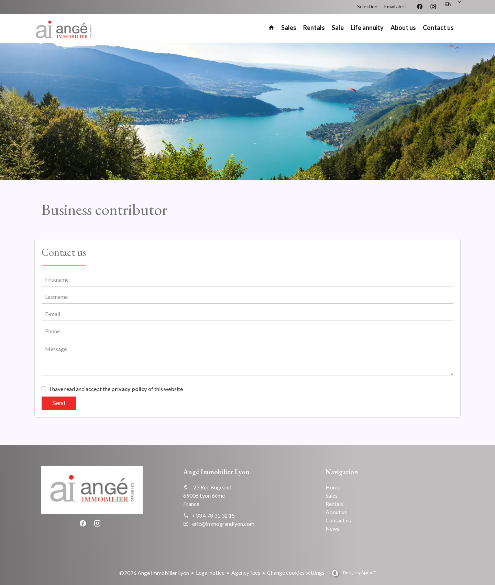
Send (58, 403)
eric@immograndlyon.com (223, 523)
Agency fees (245, 572)
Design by (359, 572)
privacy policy (129, 389)
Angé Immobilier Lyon (216, 471)
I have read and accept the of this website (116, 389)
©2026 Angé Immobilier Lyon (154, 573)
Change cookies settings (295, 572)
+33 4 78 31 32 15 (213, 515)
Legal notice (210, 572)
